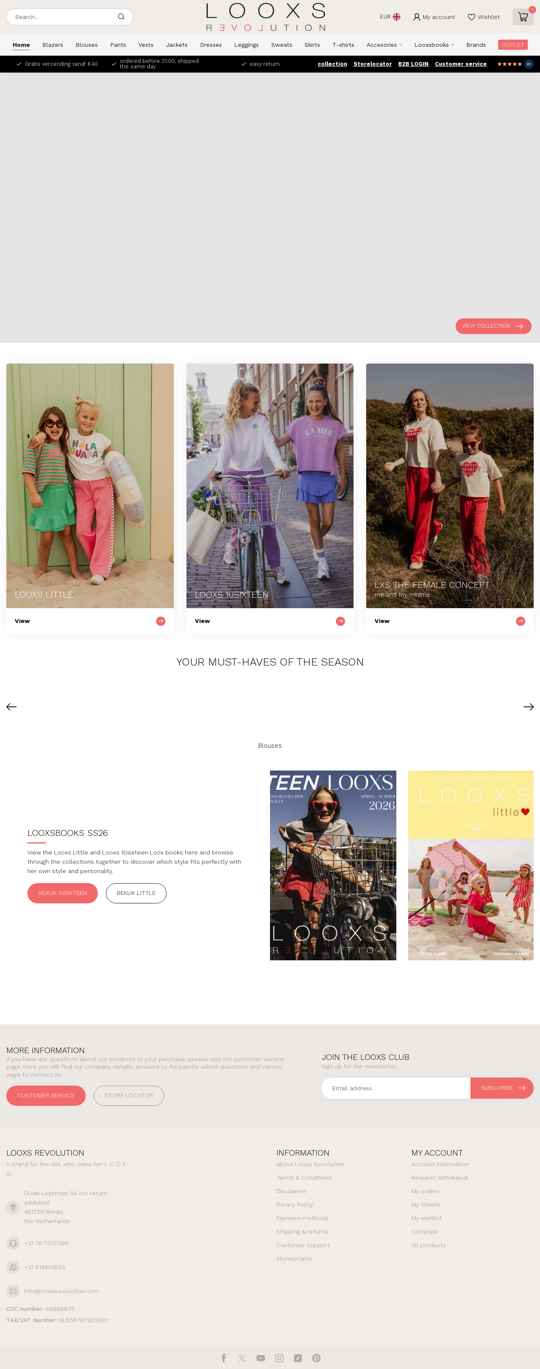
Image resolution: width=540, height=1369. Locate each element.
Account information (440, 1164)
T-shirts (343, 44)
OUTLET (513, 44)
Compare (424, 1231)
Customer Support (303, 1245)
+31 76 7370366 (46, 1243)
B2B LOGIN (413, 64)
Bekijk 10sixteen (62, 892)
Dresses (211, 44)
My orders (425, 1191)
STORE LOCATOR (129, 1095)
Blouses (87, 44)
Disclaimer (291, 1191)
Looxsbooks (431, 44)
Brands (476, 44)
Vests (146, 44)
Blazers (52, 44)
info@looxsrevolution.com (61, 1291)
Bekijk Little (136, 892)
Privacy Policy (294, 1204)
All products (428, 1245)
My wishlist (426, 1218)
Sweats (281, 44)
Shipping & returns (302, 1231)
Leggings (246, 44)
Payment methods (302, 1218)
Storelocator (373, 64)
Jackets (177, 44)
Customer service (461, 64)
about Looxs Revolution (310, 1164)
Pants (118, 44)
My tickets (425, 1204)
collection (332, 64)
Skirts (312, 44)
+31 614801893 (44, 1267)
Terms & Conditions (304, 1177)
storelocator (294, 1258)
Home (21, 44)
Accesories (382, 44)
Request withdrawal (439, 1177)
